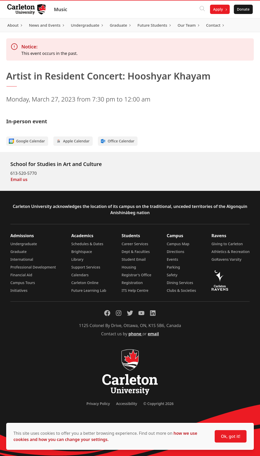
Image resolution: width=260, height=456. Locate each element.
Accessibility (126, 403)
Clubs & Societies (181, 290)
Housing (129, 267)
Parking (173, 267)
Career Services (135, 243)
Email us (19, 179)
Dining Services (180, 282)
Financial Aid (21, 274)
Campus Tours (22, 282)
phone (135, 334)
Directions (175, 251)
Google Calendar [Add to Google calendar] (27, 141)
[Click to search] (201, 9)
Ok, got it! (230, 436)
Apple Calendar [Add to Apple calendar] (73, 141)
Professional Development (33, 267)
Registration (132, 282)
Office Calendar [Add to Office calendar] (117, 141)
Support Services (85, 267)
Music (61, 9)
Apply (217, 9)
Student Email (134, 259)
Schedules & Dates (87, 243)
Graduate (18, 251)
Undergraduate (23, 243)
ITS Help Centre (135, 290)
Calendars (80, 274)
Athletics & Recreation (231, 251)
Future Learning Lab (88, 290)
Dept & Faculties (136, 251)
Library (77, 259)
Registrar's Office (136, 274)
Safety (172, 274)
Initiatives (18, 290)
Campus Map (178, 243)
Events (172, 259)
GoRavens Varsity (227, 259)
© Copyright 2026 (158, 403)
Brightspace (81, 251)
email (153, 334)
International (21, 259)
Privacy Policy (98, 403)
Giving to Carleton (227, 243)
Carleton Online (84, 282)
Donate (242, 9)
